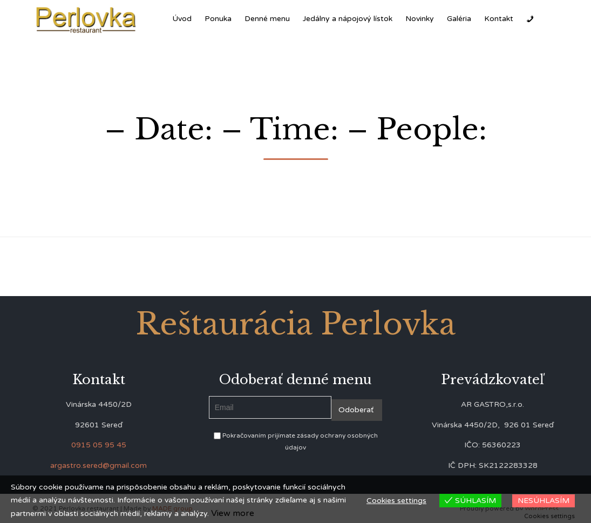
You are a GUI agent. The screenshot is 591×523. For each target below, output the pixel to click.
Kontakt (498, 18)
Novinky (419, 18)
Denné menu (267, 18)
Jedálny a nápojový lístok (347, 18)
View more (232, 513)
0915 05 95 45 (98, 445)
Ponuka (218, 18)
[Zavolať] (530, 19)
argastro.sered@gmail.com (98, 465)
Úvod (182, 18)
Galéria (459, 18)
